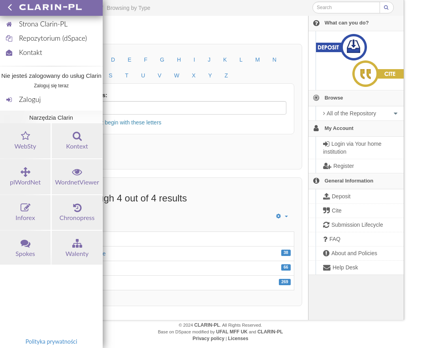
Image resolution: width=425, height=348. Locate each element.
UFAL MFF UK (232, 332)
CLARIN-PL (207, 325)
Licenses (238, 338)
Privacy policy (208, 338)
